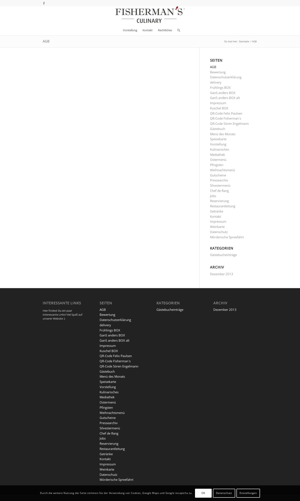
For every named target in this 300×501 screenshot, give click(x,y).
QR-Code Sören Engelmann (229, 123)
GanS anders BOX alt (225, 98)
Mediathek (217, 154)
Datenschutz (219, 232)
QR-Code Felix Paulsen (226, 113)
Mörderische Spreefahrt (227, 237)
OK (203, 493)
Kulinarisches (219, 149)
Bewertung (218, 72)
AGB (46, 41)
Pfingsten (216, 165)
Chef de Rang (219, 191)
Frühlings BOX (220, 87)
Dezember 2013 (221, 274)
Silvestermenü (220, 185)
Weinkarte (217, 227)
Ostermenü (218, 159)
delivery (215, 82)
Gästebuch (217, 129)
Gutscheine (218, 175)
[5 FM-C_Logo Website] (150, 15)
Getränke (216, 211)
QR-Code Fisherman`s (225, 118)
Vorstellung (218, 144)
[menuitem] (130, 30)
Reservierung (219, 201)
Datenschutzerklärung (225, 77)
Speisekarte (218, 139)
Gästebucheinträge (223, 255)
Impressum (218, 103)
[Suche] (177, 30)
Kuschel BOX (219, 108)
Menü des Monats (222, 134)
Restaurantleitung (222, 206)
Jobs (213, 196)
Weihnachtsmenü (222, 170)
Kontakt (215, 216)
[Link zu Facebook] (44, 3)
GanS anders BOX (222, 93)
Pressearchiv (219, 180)
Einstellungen (248, 493)
